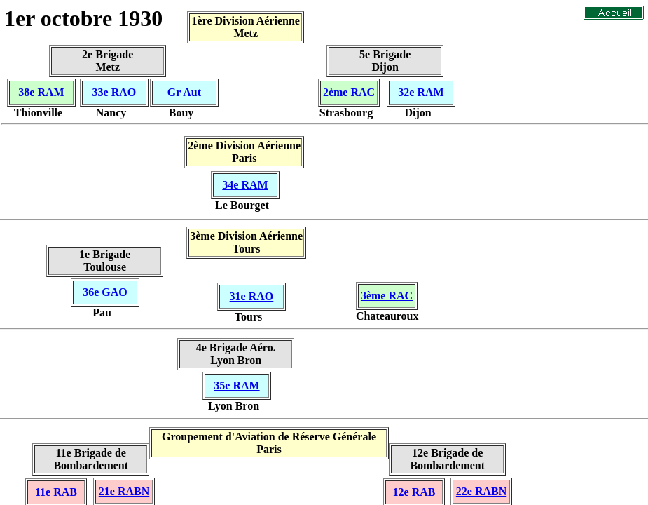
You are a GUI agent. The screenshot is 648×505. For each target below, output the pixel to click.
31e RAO (252, 296)
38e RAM (41, 92)
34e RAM (245, 185)
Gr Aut (184, 92)
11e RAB (56, 492)
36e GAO (105, 292)
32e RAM (420, 92)
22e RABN (481, 491)
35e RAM (236, 385)
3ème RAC (387, 296)
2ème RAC (349, 92)
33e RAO (114, 92)
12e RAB (414, 492)
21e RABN (124, 491)
